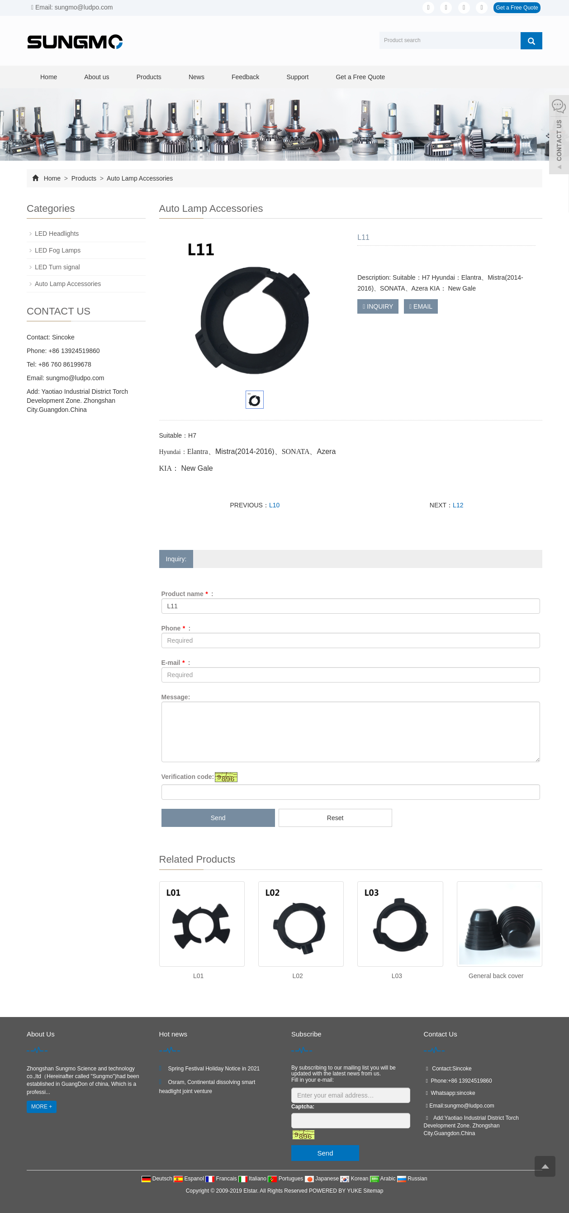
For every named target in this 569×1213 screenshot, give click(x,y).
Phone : (176, 628)
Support (297, 77)
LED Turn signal (57, 267)
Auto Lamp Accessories (139, 178)
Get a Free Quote (517, 8)
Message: (175, 697)
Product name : (187, 593)
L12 (458, 505)
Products (149, 77)
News (196, 77)
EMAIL (420, 306)
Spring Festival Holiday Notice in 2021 (214, 1068)
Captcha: (302, 1106)
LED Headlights (57, 233)
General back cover (496, 975)
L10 (274, 505)
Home (48, 77)
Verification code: (187, 776)
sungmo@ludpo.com (74, 378)
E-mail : (175, 662)
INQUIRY (378, 306)
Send (218, 817)
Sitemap (373, 1191)
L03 (397, 975)
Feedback (245, 77)
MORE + (41, 1106)
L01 (198, 975)
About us (96, 77)
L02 (297, 975)
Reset (335, 817)
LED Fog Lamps (58, 250)
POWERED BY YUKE (336, 1191)
